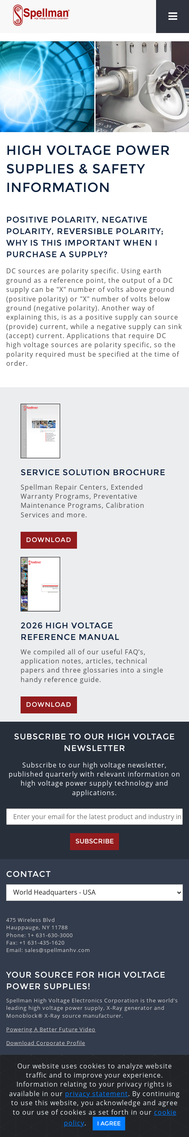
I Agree (109, 1123)
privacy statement (96, 1093)
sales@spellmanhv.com (57, 950)
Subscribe (94, 841)
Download (49, 540)
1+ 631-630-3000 (50, 935)
